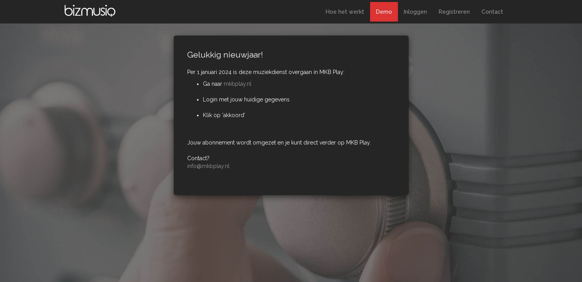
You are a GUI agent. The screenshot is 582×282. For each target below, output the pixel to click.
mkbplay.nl (238, 84)
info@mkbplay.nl (208, 166)
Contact (492, 12)
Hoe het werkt (345, 12)
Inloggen (415, 12)
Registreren (454, 12)
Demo (384, 12)
